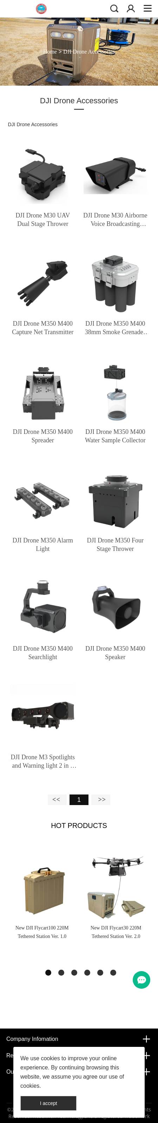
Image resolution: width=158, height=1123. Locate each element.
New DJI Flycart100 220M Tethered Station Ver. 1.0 (41, 932)
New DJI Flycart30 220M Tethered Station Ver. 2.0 (116, 932)
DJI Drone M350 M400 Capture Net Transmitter (42, 328)
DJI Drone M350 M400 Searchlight (43, 653)
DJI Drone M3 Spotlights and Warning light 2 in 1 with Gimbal (43, 762)
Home (50, 52)
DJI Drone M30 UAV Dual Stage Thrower (42, 219)
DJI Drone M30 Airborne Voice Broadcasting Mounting (115, 220)
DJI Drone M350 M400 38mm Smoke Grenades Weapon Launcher (115, 328)
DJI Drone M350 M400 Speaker (115, 653)
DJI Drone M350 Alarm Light (42, 544)
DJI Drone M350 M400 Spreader (43, 436)
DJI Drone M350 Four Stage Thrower (115, 544)
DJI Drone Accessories (89, 52)
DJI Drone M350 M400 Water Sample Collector (115, 436)
